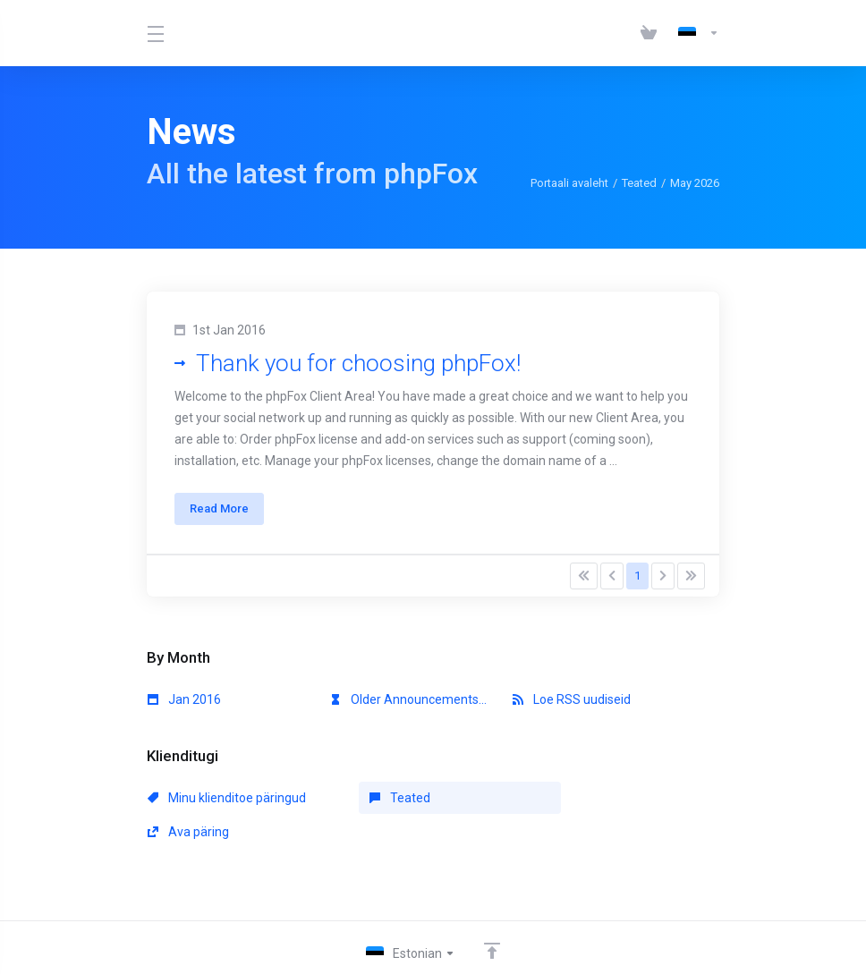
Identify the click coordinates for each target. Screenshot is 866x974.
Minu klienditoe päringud (227, 799)
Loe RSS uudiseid (572, 700)
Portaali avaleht (569, 183)
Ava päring (553, 799)
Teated (639, 183)
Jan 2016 (184, 700)
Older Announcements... (408, 700)
